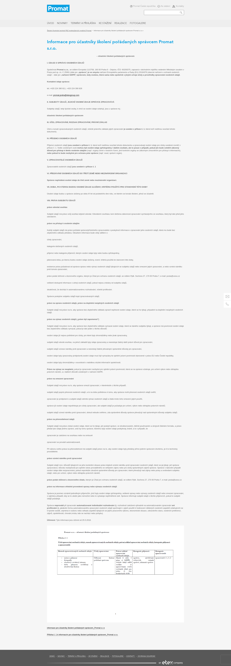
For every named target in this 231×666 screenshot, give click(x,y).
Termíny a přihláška (83, 23)
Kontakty (178, 6)
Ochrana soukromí (146, 656)
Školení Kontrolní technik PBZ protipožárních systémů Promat (69, 30)
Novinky (62, 23)
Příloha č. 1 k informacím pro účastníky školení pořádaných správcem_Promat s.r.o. (82, 635)
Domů (52, 656)
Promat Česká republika (142, 6)
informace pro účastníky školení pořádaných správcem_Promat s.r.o (76, 628)
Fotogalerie (138, 23)
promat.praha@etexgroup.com (66, 95)
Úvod (50, 23)
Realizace (120, 23)
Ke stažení (163, 6)
